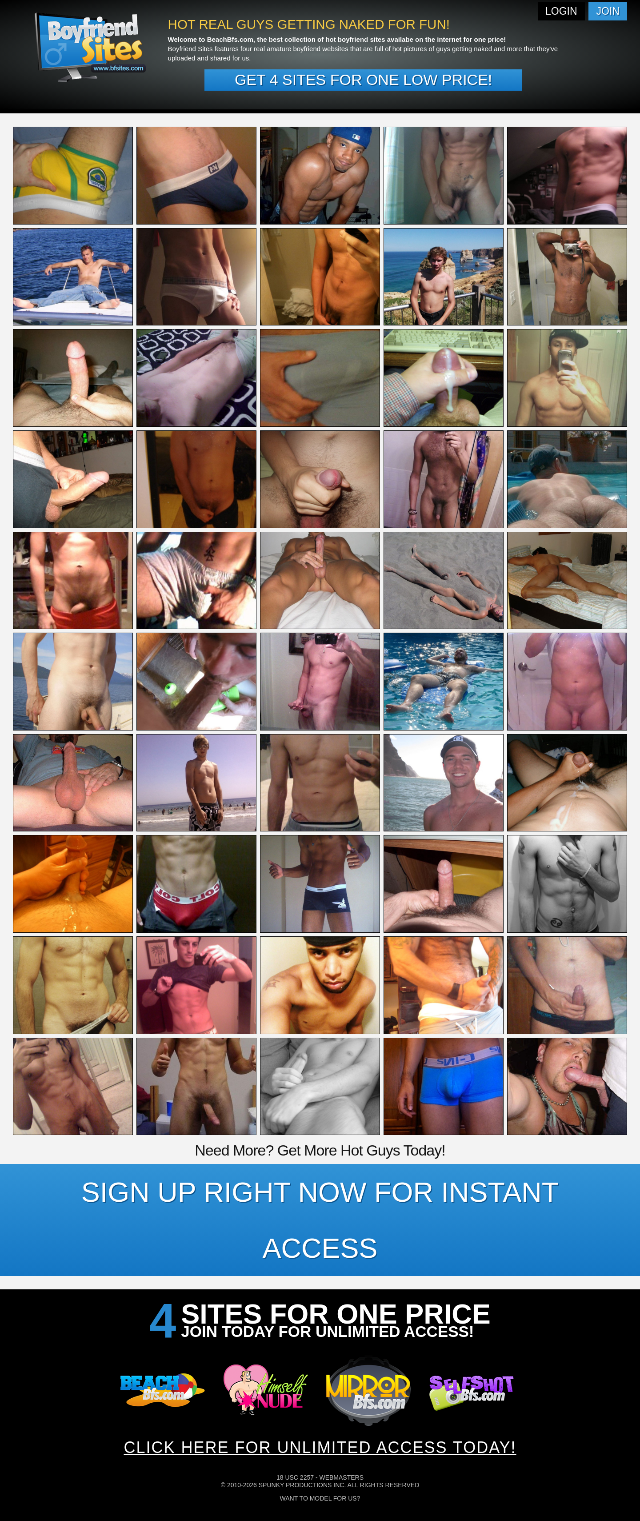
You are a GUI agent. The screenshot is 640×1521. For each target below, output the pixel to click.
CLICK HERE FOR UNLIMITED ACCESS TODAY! (320, 1447)
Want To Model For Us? (320, 1498)
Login (561, 11)
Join (608, 11)
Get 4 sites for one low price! (363, 79)
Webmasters (341, 1477)
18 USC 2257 (295, 1477)
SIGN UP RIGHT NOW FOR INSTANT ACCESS (320, 1220)
